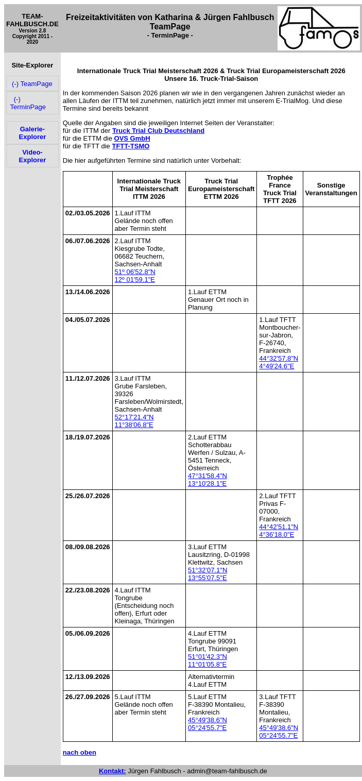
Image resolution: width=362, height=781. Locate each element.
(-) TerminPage (28, 103)
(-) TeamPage (31, 84)
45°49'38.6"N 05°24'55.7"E (207, 724)
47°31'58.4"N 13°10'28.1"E (207, 479)
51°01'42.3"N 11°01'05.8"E (207, 660)
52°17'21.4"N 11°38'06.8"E (134, 421)
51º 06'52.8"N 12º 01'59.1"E (135, 275)
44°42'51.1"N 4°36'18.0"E (278, 530)
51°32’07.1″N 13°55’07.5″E (207, 574)
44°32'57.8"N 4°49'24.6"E (278, 362)
